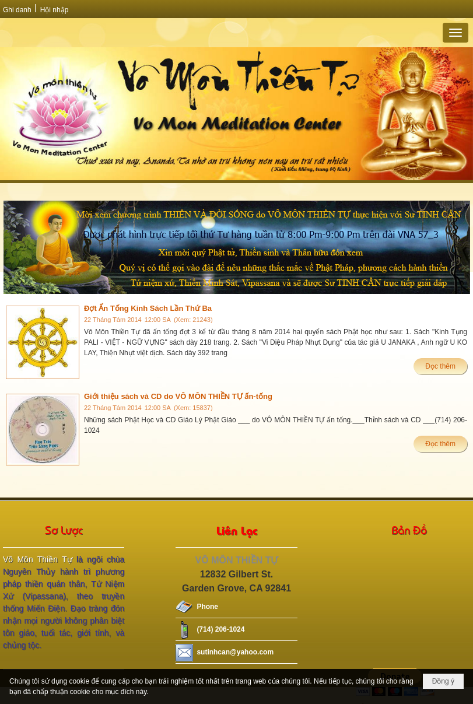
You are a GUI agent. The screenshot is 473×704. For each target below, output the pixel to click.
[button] (455, 33)
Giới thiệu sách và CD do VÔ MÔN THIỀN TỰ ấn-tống (178, 396)
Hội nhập (54, 10)
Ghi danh (17, 10)
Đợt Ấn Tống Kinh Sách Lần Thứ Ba (148, 308)
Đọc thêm (440, 366)
